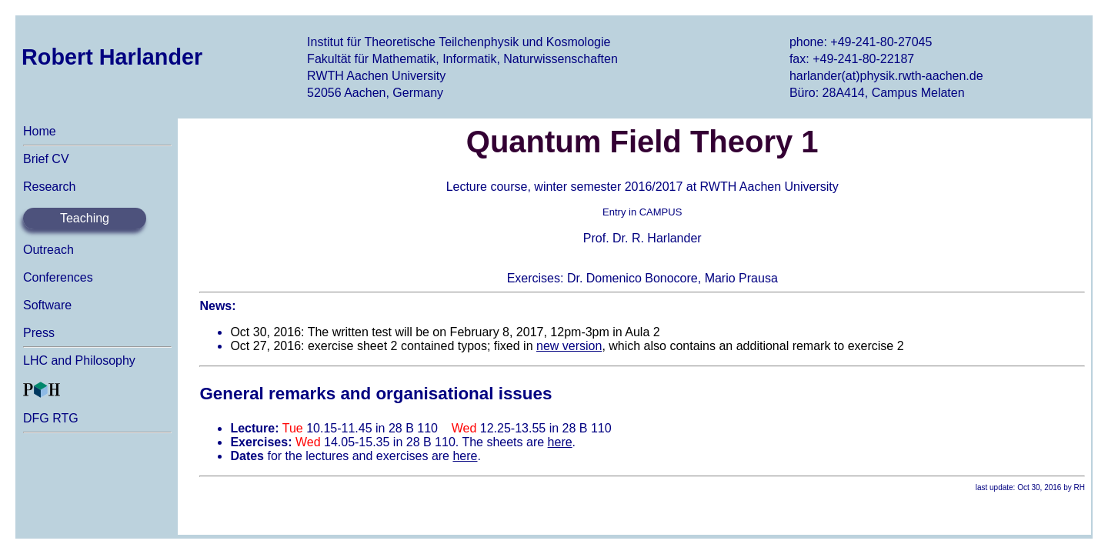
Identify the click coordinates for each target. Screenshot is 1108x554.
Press (39, 332)
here (560, 442)
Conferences (58, 277)
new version (569, 345)
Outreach (48, 249)
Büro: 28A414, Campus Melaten (877, 92)
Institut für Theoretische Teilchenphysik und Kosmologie (458, 41)
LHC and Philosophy (79, 360)
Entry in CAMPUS (642, 212)
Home (39, 131)
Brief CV (46, 158)
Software (47, 305)
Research (49, 186)
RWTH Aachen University (376, 75)
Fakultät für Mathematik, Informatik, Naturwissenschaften (462, 58)
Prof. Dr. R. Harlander (642, 238)
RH (1079, 487)
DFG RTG (50, 418)
